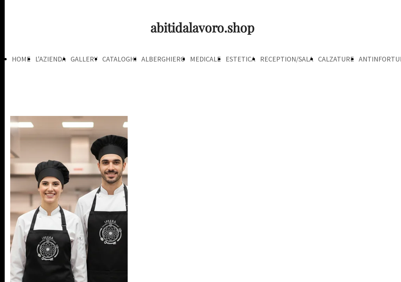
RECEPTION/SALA (286, 58)
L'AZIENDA (50, 58)
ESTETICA (240, 58)
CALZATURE (336, 58)
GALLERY (84, 58)
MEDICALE (205, 58)
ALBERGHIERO (163, 58)
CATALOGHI (119, 58)
